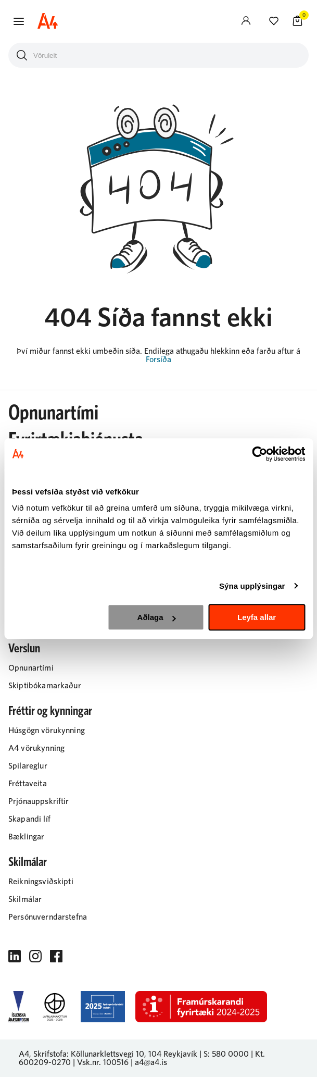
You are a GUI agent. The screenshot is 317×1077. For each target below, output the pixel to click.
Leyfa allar (256, 617)
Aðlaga (156, 617)
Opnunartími (53, 413)
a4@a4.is (151, 1062)
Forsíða (158, 359)
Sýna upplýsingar (252, 585)
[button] (18, 21)
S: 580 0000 (226, 1054)
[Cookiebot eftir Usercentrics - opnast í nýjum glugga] (259, 454)
